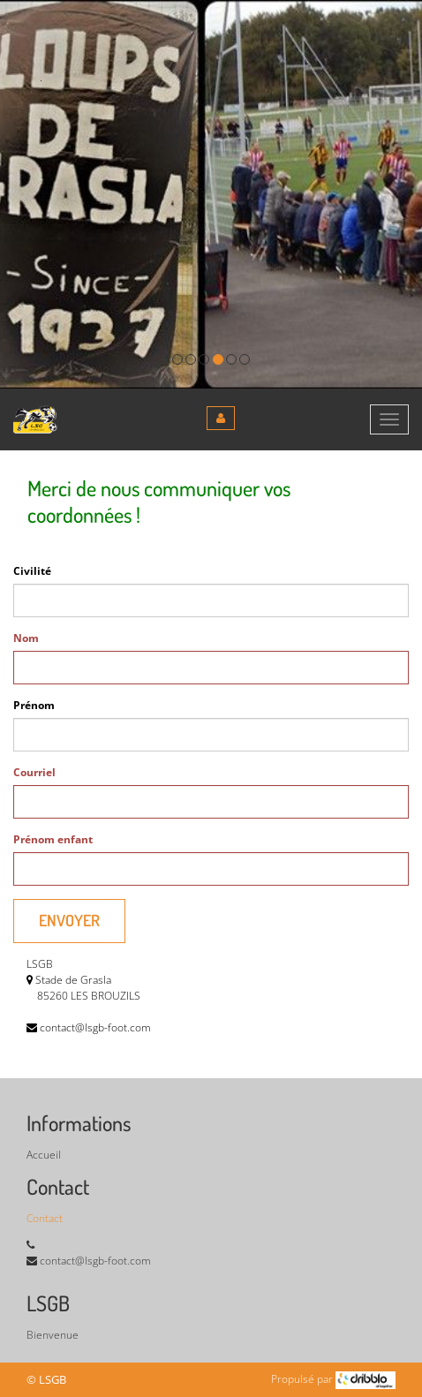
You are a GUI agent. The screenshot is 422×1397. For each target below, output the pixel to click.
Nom (26, 638)
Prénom (34, 705)
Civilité (32, 570)
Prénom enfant (53, 839)
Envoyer (69, 920)
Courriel (34, 772)
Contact (44, 1218)
